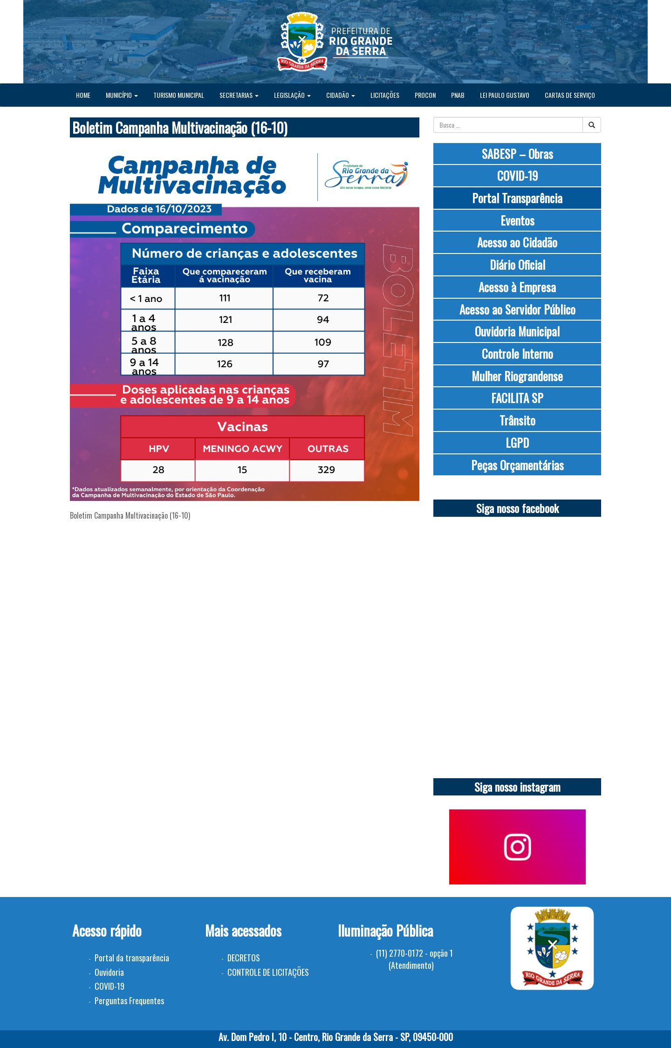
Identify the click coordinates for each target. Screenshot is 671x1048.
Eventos (517, 220)
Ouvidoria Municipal (517, 331)
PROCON (425, 95)
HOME (83, 95)
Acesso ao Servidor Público (517, 309)
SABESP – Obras (517, 153)
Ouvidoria (109, 972)
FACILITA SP (517, 397)
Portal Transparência (517, 197)
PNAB (458, 95)
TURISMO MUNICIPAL (178, 95)
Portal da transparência (132, 958)
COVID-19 (517, 175)
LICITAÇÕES (384, 95)
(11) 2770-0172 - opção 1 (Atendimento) (414, 959)
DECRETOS (243, 958)
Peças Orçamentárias (517, 464)
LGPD (517, 442)
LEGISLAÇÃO (292, 95)
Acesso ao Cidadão (517, 242)
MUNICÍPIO (122, 95)
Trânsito (517, 420)
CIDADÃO (340, 95)
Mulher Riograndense (517, 375)
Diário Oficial (517, 264)
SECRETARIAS (239, 95)
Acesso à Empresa (517, 286)
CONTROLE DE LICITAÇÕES (268, 972)
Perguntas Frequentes (129, 1000)
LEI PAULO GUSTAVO (504, 95)
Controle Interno (517, 353)
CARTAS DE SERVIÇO (570, 95)
